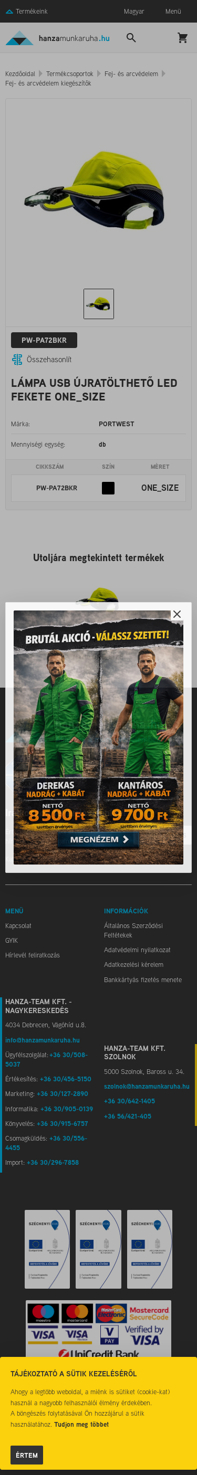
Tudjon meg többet (81, 1424)
